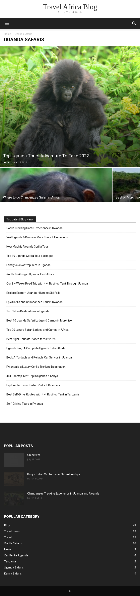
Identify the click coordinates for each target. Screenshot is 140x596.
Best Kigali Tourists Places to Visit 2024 (31, 339)
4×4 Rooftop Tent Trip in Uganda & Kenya (32, 376)
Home (7, 34)
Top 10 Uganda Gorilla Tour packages (29, 255)
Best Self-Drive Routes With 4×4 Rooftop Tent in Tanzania (42, 394)
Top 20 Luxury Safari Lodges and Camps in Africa (37, 329)
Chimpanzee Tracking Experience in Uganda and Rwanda (63, 493)
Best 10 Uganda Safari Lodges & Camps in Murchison (39, 320)
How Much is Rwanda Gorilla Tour (27, 246)
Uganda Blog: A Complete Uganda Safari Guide (35, 348)
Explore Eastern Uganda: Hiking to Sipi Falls (33, 292)
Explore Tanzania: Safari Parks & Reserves (33, 385)
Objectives (34, 455)
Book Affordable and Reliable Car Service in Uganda (39, 357)
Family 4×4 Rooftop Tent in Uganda (28, 265)
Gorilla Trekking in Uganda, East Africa (30, 274)
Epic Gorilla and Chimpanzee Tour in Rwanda (34, 302)
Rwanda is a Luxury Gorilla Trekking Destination (36, 366)
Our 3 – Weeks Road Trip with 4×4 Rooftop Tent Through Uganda (47, 283)
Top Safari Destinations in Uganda (27, 311)
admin (7, 162)
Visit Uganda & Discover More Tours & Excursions (37, 237)
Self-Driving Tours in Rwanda (24, 403)
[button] (6, 23)
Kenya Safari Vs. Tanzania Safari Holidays (53, 474)
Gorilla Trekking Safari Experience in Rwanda (34, 228)
